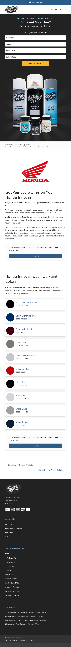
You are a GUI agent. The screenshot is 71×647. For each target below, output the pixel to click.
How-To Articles (11, 579)
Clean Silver (21, 342)
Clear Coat (10, 566)
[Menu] (56, 9)
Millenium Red (22, 369)
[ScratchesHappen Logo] (29, 9)
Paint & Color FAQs (12, 583)
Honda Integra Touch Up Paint (52, 470)
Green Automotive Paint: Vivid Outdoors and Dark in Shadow (24, 616)
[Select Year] (35, 50)
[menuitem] (51, 9)
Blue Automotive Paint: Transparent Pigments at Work (21, 624)
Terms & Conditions (12, 595)
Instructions (9, 574)
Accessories (11, 562)
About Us (8, 524)
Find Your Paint (12, 558)
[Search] (51, 9)
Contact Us (9, 533)
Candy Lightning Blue (26, 315)
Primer (9, 570)
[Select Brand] (35, 44)
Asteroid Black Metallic (26, 302)
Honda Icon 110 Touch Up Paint (19, 465)
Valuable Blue (22, 422)
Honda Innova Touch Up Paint (17, 144)
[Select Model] (35, 57)
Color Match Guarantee (13, 528)
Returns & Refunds (12, 591)
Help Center (9, 537)
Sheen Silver (21, 408)
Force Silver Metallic (25, 355)
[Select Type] (35, 37)
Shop (7, 554)
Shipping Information (12, 587)
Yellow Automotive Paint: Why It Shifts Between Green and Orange (25, 612)
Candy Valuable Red (25, 329)
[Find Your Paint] (35, 256)
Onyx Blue (20, 382)
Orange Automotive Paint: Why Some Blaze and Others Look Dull (25, 620)
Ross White (21, 395)
